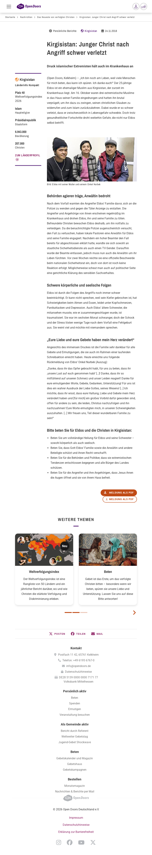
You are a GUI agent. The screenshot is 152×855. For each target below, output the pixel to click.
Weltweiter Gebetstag (74, 736)
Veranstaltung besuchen (75, 714)
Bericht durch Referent (74, 731)
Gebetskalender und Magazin (74, 758)
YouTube (81, 842)
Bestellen (74, 779)
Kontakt (76, 648)
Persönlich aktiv (74, 691)
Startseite (10, 17)
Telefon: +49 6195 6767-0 (78, 660)
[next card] (134, 612)
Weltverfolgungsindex (44, 571)
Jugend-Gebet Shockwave (74, 742)
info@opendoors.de (78, 666)
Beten (108, 571)
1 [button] (68, 612)
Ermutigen (74, 709)
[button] (57, 634)
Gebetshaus (74, 764)
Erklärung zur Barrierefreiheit (76, 832)
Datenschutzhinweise (78, 671)
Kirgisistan (91, 31)
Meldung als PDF (121, 499)
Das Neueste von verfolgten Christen (56, 17)
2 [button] (76, 612)
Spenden (74, 703)
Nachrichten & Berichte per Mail (74, 791)
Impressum (76, 817)
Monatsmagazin (74, 785)
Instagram (58, 842)
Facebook (69, 842)
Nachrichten (26, 17)
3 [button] (83, 612)
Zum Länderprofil (27, 155)
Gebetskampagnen (74, 769)
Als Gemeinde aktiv (75, 724)
